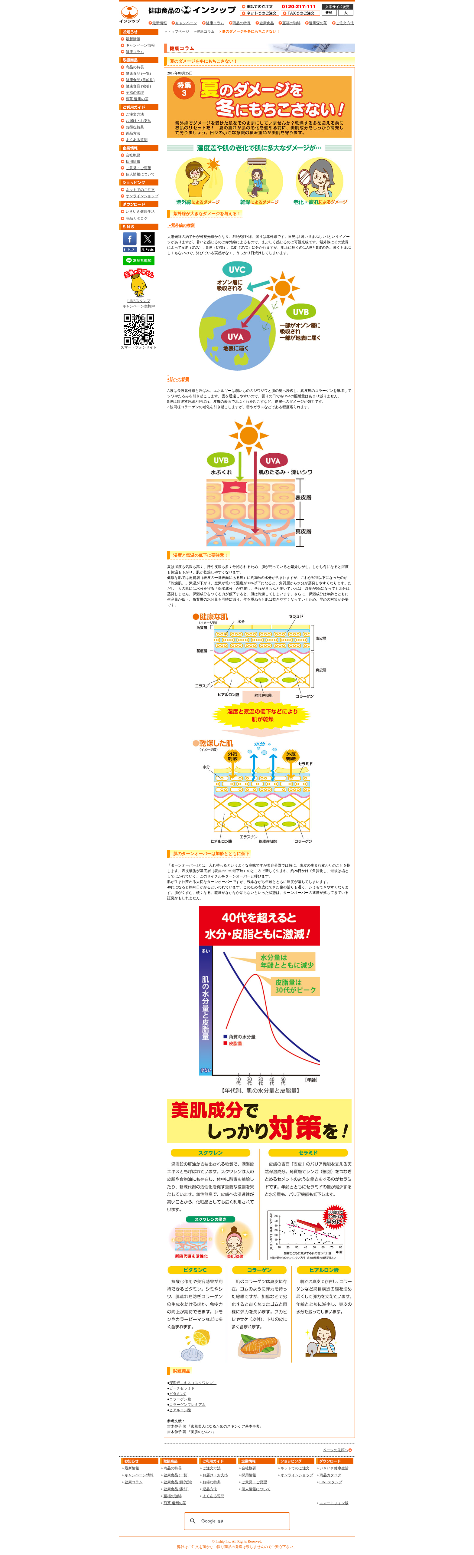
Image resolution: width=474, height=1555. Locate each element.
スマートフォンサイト (139, 345)
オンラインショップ (142, 196)
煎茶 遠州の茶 (137, 99)
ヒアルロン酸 (180, 1410)
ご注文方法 (345, 23)
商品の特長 (241, 23)
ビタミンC (177, 1394)
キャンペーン (186, 23)
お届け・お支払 (138, 121)
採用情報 (133, 161)
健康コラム (215, 23)
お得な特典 (135, 127)
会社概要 (133, 155)
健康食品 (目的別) (140, 80)
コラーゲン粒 (180, 1399)
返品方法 (133, 133)
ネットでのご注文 (140, 190)
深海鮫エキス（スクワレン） (192, 1383)
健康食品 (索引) (138, 86)
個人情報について (140, 174)
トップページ (178, 31)
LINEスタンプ (331, 1482)
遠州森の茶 (318, 23)
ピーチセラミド (182, 1388)
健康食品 (266, 23)
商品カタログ (137, 218)
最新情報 (159, 23)
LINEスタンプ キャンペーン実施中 (138, 301)
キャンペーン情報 (140, 45)
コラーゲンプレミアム (187, 1404)
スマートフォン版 (334, 1503)
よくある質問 (137, 140)
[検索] (236, 1521)
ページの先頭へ (335, 1450)
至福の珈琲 (291, 23)
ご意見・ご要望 (138, 168)
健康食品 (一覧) (138, 73)
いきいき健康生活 (140, 211)
